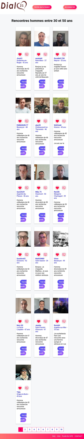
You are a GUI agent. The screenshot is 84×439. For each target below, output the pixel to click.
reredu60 (38, 58)
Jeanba (38, 325)
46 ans (26, 196)
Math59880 (39, 259)
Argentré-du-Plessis (21, 195)
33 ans (56, 329)
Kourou (56, 127)
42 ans (25, 63)
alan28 (37, 125)
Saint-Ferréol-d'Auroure (40, 328)
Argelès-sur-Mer (60, 327)
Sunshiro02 (21, 259)
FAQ (53, 436)
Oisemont (39, 194)
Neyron (56, 60)
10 (61, 429)
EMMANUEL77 (22, 125)
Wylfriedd (57, 125)
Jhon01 (20, 58)
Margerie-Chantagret (58, 195)
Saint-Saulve (40, 261)
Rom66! (57, 325)
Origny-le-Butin (22, 394)
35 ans (63, 60)
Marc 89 (20, 325)
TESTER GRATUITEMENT (42, 7)
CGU (58, 436)
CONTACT (78, 436)
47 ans (27, 329)
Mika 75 (38, 192)
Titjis (19, 392)
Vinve (56, 259)
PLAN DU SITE (67, 436)
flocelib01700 (59, 58)
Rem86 (56, 192)
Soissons (20, 261)
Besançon (20, 127)
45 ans (63, 127)
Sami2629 (21, 192)
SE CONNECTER (70, 7)
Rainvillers (39, 60)
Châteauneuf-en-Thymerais (41, 128)
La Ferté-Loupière (20, 328)
